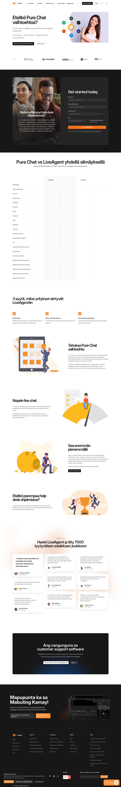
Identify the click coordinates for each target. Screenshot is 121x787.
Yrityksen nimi (72, 111)
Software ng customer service (98, 742)
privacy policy (20, 778)
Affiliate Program (54, 748)
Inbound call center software (97, 751)
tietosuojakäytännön (95, 131)
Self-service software (95, 748)
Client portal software (95, 760)
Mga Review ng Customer (56, 745)
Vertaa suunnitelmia (74, 470)
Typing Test (73, 751)
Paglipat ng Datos (34, 742)
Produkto (40, 3)
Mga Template (74, 748)
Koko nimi (70, 97)
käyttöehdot (85, 131)
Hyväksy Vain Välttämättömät (24, 781)
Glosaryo (72, 742)
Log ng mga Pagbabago (36, 748)
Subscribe (104, 776)
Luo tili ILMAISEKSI (87, 127)
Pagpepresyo (16, 743)
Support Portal (33, 738)
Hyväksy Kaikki (9, 781)
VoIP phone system (95, 745)
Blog (71, 738)
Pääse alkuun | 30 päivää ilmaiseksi (23, 43)
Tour (14, 752)
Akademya (73, 745)
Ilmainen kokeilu (87, 3)
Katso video (41, 43)
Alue (69, 118)
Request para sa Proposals (36, 751)
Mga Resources (51, 3)
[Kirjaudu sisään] (102, 3)
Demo (96, 3)
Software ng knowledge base (97, 738)
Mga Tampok (16, 746)
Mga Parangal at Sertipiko (56, 742)
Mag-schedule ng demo (42, 715)
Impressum (52, 751)
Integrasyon (16, 749)
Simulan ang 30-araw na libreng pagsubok (56, 662)
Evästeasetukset (39, 781)
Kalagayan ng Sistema (35, 745)
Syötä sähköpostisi (73, 104)
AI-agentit (30, 3)
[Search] (79, 3)
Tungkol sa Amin (54, 738)
